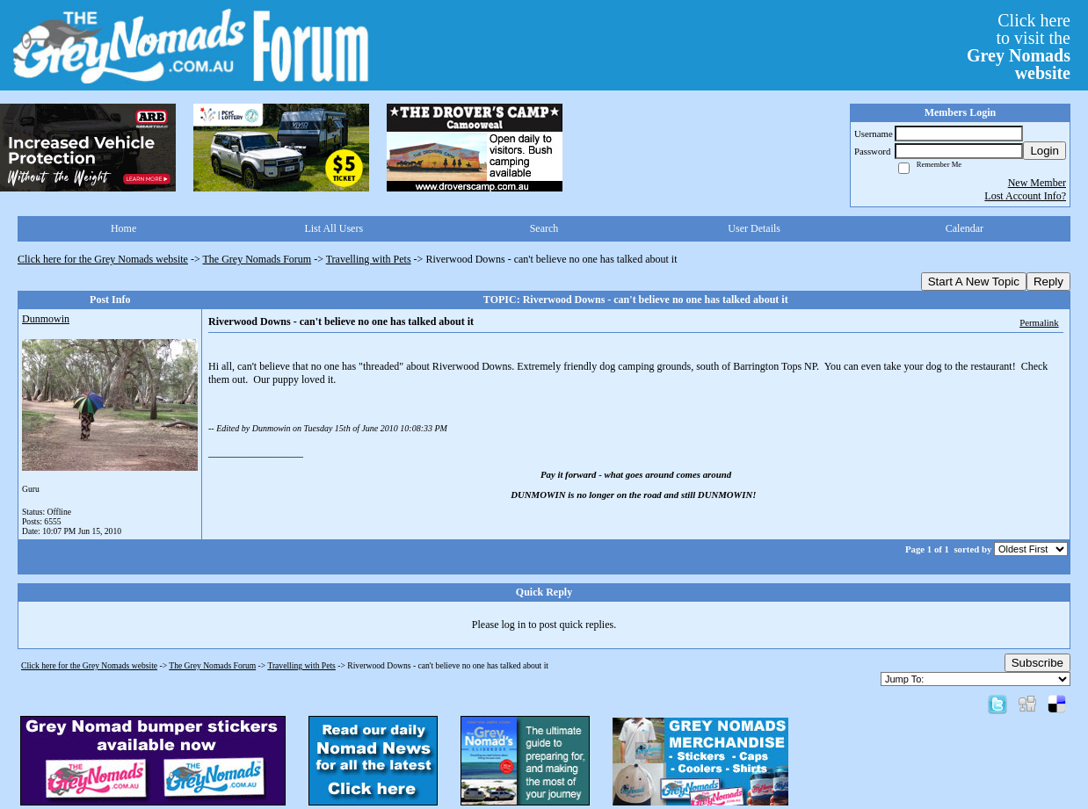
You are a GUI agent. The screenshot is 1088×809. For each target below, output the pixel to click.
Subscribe (1037, 662)
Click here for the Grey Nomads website (103, 259)
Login (1044, 150)
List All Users (333, 228)
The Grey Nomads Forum (257, 259)
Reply (1048, 281)
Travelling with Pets (368, 259)
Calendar (964, 228)
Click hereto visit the (1018, 47)
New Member (1037, 183)
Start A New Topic (973, 281)
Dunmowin (45, 319)
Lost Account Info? (1025, 196)
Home (123, 228)
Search (544, 228)
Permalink (1038, 322)
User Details (754, 228)
